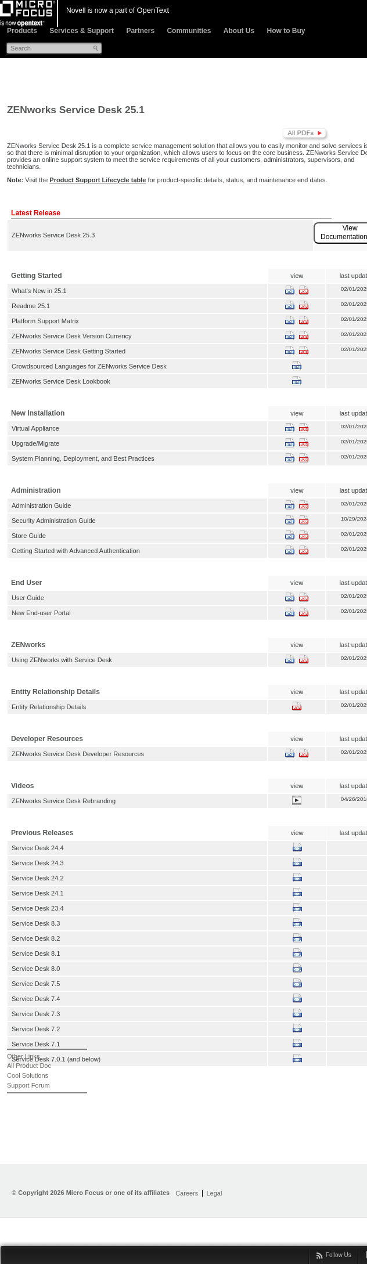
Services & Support (81, 31)
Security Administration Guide (54, 520)
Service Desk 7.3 (36, 1013)
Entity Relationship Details (49, 706)
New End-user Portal (41, 612)
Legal (214, 1193)
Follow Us (338, 1255)
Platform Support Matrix (45, 320)
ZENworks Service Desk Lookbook (61, 381)
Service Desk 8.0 (36, 968)
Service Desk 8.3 (36, 923)
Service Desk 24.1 (38, 893)
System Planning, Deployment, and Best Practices (83, 458)
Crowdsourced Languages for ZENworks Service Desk (89, 366)
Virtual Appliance (35, 428)
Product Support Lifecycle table (97, 179)
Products (22, 31)
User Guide (28, 597)
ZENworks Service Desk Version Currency (72, 336)
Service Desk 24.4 (38, 847)
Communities (189, 31)
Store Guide (29, 535)
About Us (239, 31)
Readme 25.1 (31, 305)
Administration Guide (41, 505)
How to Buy (286, 31)
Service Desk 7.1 (36, 1044)
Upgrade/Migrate (35, 443)
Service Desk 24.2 (38, 878)
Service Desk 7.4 (36, 998)
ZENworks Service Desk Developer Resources (78, 753)
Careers (186, 1193)
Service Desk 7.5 (36, 983)
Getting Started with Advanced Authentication (76, 550)
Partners (140, 31)
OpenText (152, 10)
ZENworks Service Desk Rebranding (64, 800)
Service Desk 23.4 (38, 908)
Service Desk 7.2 (36, 1028)
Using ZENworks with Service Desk (62, 659)
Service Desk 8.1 (36, 953)
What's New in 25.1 (39, 290)
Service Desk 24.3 (38, 862)
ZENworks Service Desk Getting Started (68, 351)
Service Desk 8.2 (36, 938)
